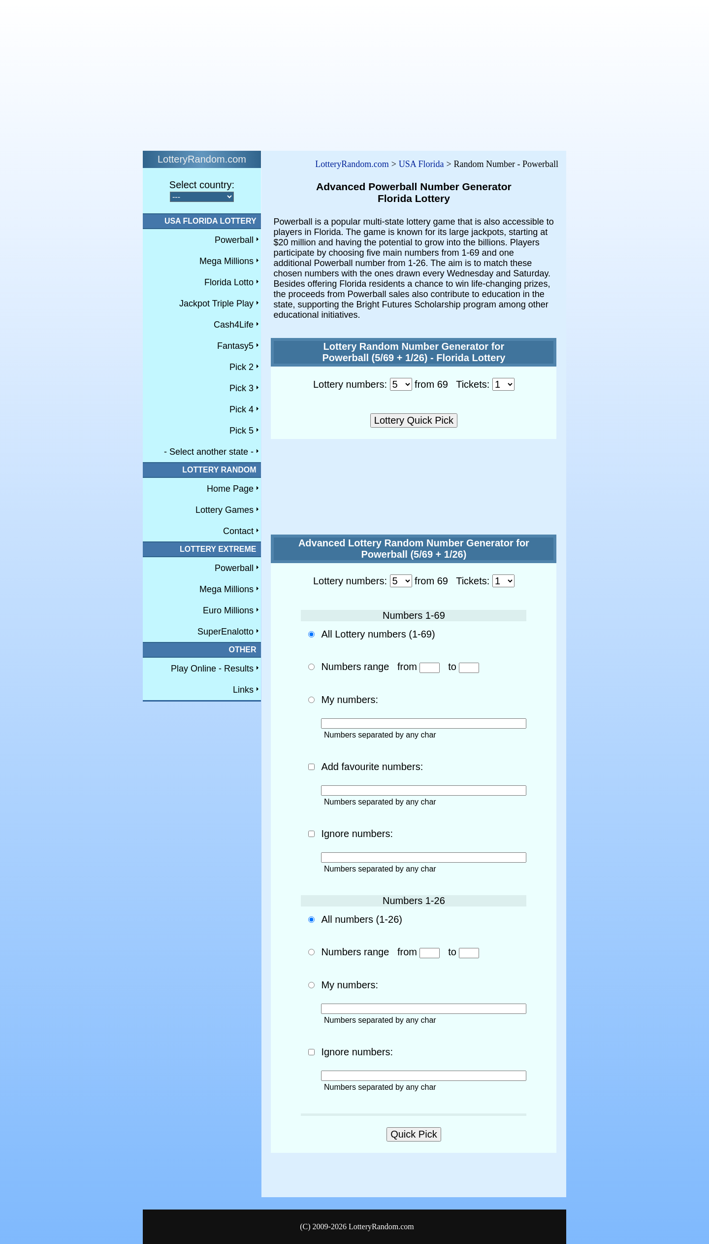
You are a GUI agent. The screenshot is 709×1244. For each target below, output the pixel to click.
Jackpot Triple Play (216, 303)
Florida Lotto (229, 282)
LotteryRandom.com (351, 164)
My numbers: (349, 699)
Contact (238, 531)
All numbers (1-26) (361, 919)
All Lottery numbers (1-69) (378, 634)
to (463, 666)
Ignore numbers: (357, 833)
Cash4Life (234, 325)
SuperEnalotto (225, 632)
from (418, 666)
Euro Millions (228, 610)
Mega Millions (226, 261)
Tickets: (472, 384)
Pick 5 (241, 431)
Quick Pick (413, 1134)
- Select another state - (209, 452)
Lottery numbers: (350, 384)
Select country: (201, 184)
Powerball (234, 240)
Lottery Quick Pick (413, 420)
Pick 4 (241, 409)
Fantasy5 (235, 346)
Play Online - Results (212, 668)
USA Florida (421, 164)
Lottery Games (224, 510)
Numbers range (355, 666)
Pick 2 (241, 367)
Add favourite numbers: (372, 766)
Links (243, 690)
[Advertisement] (299, 73)
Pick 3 (241, 388)
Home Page (230, 489)
